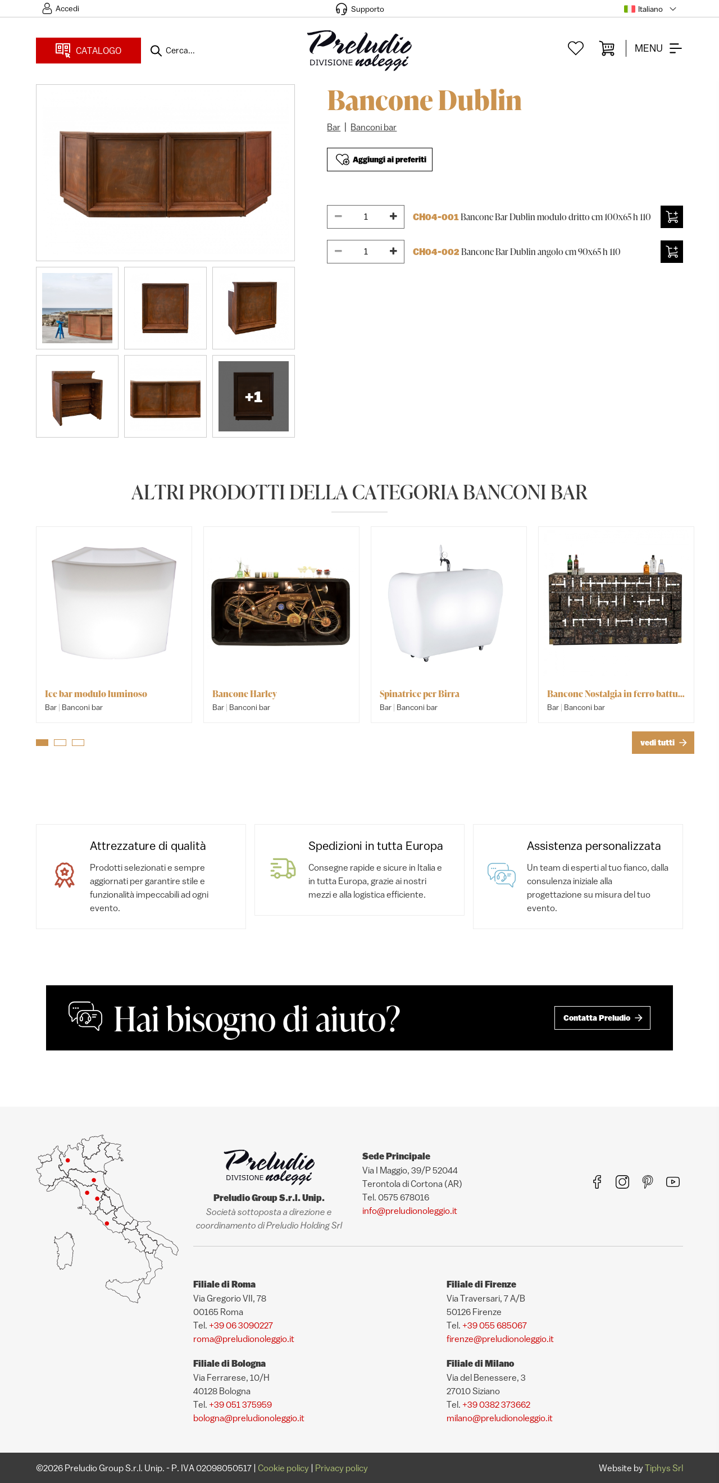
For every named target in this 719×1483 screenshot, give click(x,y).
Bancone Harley (244, 694)
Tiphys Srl (664, 1468)
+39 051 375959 (240, 1404)
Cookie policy (283, 1468)
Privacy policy (341, 1468)
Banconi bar (374, 127)
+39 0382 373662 (496, 1404)
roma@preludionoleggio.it (243, 1339)
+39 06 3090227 (241, 1325)
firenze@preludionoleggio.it (500, 1339)
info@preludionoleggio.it (409, 1210)
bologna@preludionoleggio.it (248, 1418)
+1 (253, 396)
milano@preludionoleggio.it (500, 1418)
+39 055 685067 (494, 1325)
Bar (333, 127)
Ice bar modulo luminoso (96, 694)
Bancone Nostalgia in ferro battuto (616, 694)
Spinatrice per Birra (419, 694)
